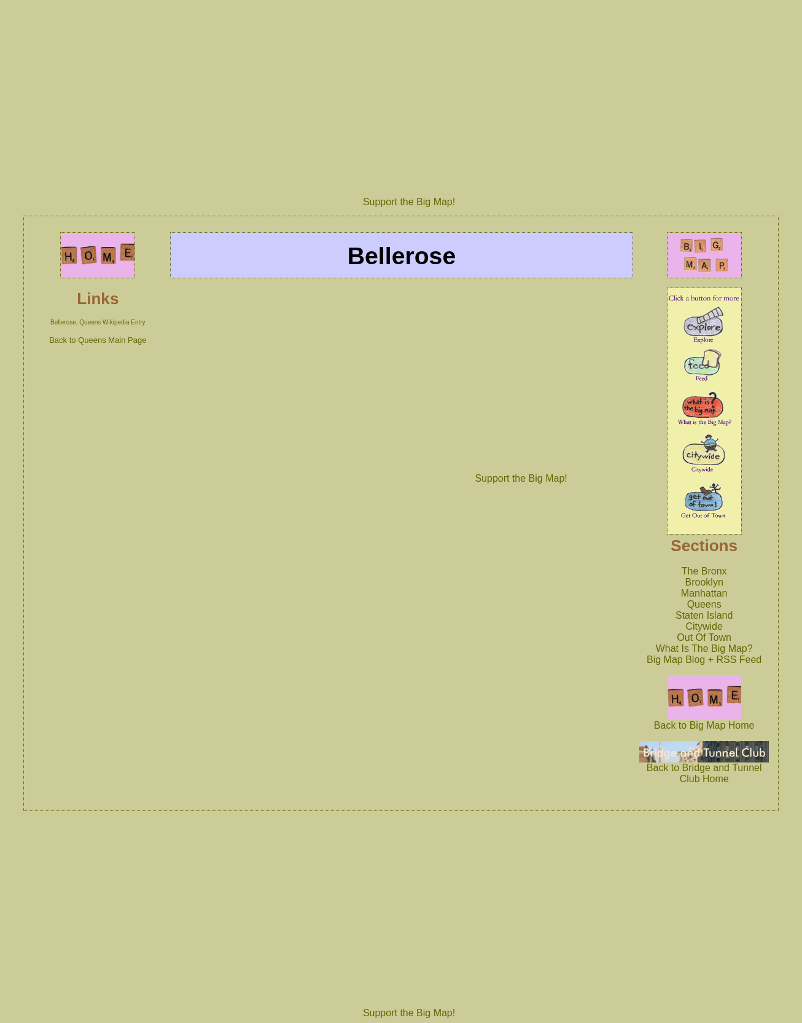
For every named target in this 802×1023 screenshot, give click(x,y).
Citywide (703, 626)
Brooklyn (704, 582)
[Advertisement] (409, 94)
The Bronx (704, 571)
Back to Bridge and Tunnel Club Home (704, 769)
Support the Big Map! (409, 202)
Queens (704, 604)
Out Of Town (704, 637)
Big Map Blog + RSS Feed (704, 659)
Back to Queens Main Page (97, 340)
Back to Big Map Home (704, 721)
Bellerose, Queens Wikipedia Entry (98, 322)
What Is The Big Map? (704, 648)
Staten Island (704, 615)
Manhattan (704, 593)
